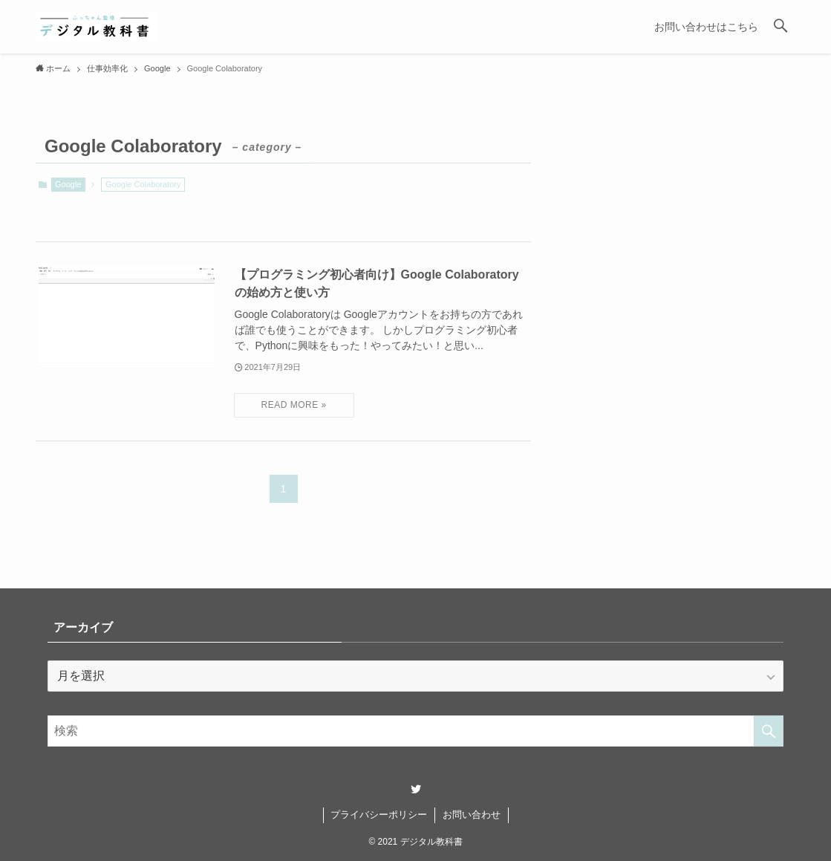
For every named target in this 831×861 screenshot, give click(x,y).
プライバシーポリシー (378, 814)
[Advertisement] (682, 248)
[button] (780, 26)
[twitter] (416, 789)
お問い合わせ (472, 814)
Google (68, 184)
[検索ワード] (415, 731)
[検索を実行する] (768, 731)
